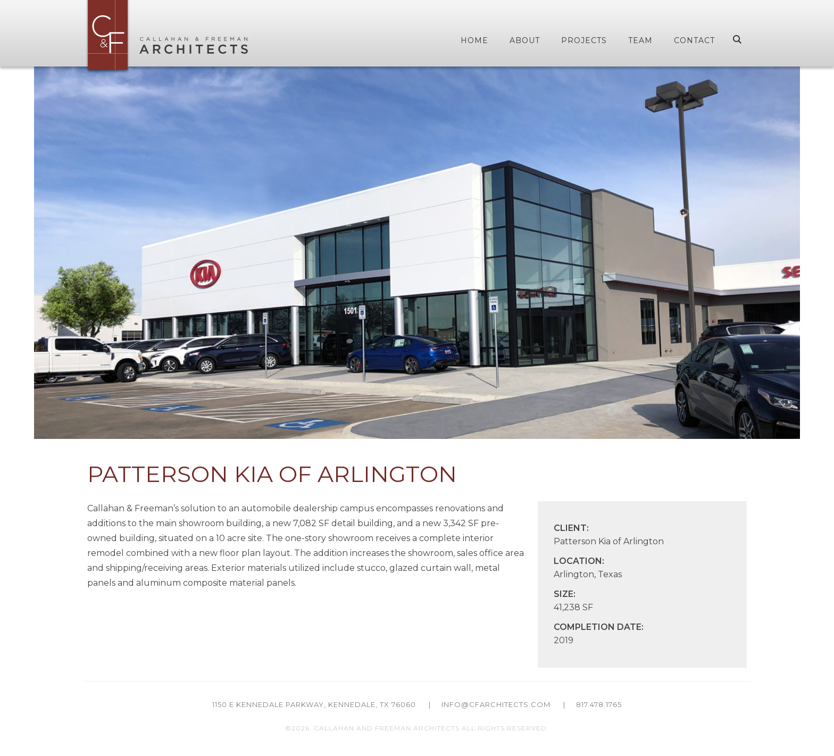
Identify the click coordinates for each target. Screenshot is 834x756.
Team (640, 40)
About (525, 40)
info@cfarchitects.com (496, 704)
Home (474, 40)
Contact (694, 40)
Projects (584, 40)
